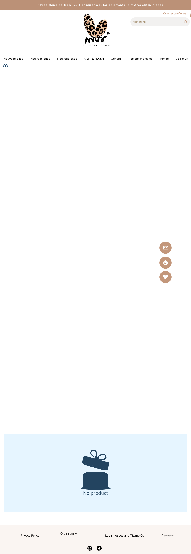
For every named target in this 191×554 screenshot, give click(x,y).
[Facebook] (99, 548)
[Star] (165, 263)
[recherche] (154, 21)
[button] (165, 277)
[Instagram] (89, 548)
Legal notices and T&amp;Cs (124, 535)
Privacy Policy (30, 535)
